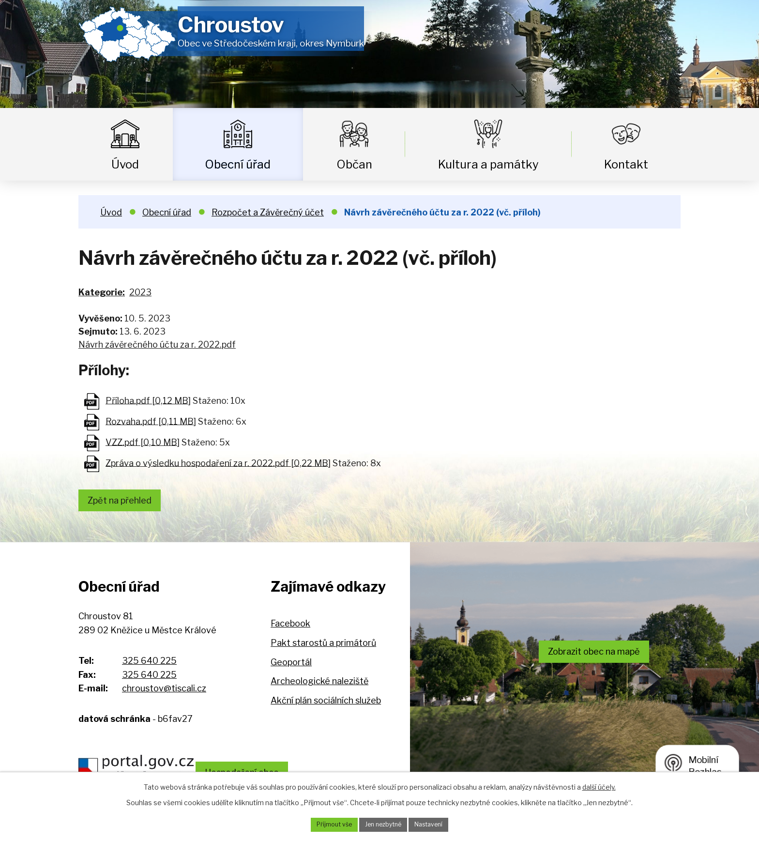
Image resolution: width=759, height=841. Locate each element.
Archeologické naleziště (319, 685)
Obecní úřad (238, 164)
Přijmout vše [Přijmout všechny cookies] (326, 824)
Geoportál (291, 665)
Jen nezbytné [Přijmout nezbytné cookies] (383, 824)
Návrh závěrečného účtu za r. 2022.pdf (157, 344)
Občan (354, 164)
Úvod (125, 164)
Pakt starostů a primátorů (323, 647)
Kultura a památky (488, 164)
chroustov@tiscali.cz (164, 692)
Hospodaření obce (270, 768)
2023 (140, 292)
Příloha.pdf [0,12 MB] (148, 400)
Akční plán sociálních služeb (326, 704)
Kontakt (626, 164)
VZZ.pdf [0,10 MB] (143, 442)
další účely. (599, 785)
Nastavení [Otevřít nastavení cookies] (436, 824)
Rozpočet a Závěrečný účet (268, 212)
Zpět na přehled (125, 501)
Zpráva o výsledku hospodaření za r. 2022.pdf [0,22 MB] (218, 463)
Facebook (290, 627)
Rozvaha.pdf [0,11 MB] (151, 421)
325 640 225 (149, 664)
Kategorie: (101, 292)
